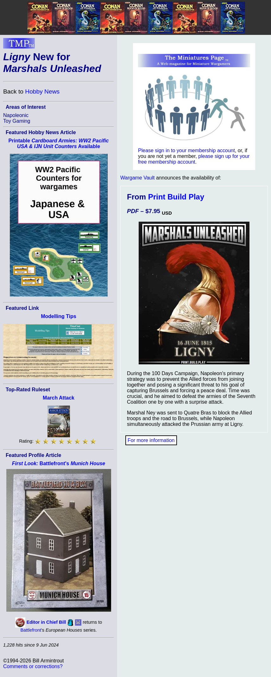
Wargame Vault (137, 177)
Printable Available (59, 143)
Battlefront (30, 630)
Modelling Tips (58, 316)
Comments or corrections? (33, 666)
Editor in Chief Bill (46, 622)
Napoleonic (15, 115)
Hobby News (42, 91)
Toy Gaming (16, 121)
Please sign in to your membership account (186, 150)
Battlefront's (58, 463)
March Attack (58, 397)
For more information (151, 440)
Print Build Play (176, 196)
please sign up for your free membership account (193, 159)
